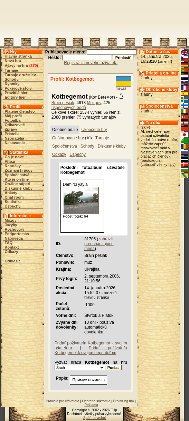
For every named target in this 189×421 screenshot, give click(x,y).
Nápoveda (14, 238)
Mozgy (11, 220)
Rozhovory (15, 229)
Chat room (14, 197)
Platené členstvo (20, 111)
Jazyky (11, 225)
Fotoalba (13, 120)
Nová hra (13, 61)
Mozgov (94, 102)
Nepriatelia (14, 138)
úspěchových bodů (68, 107)
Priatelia (12, 134)
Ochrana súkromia (96, 401)
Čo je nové (14, 157)
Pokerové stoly (18, 88)
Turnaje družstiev (20, 75)
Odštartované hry (68, 138)
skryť (146, 127)
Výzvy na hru (16, 65)
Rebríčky (13, 166)
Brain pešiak (62, 102)
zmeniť (165, 61)
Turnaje (11, 70)
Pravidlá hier (16, 93)
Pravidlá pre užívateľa (62, 401)
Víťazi (10, 161)
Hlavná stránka (18, 56)
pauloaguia (151, 160)
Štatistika (13, 202)
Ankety (11, 193)
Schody (12, 79)
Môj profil (13, 116)
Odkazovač (15, 125)
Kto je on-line (17, 179)
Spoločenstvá (17, 175)
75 (79, 117)
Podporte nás (17, 234)
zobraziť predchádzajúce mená (99, 244)
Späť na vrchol (94, 418)
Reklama (91, 405)
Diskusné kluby (19, 188)
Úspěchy (13, 206)
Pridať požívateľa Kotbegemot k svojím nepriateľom (91, 350)
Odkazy (11, 252)
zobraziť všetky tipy (158, 164)
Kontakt (12, 247)
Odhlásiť (13, 261)
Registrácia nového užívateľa (90, 62)
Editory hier (15, 97)
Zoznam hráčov (19, 170)
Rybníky (12, 84)
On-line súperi (17, 184)
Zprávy (11, 129)
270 (33, 65)
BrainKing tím (123, 401)
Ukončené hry (94, 129)
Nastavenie (15, 143)
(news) (121, 88)
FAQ (9, 243)
